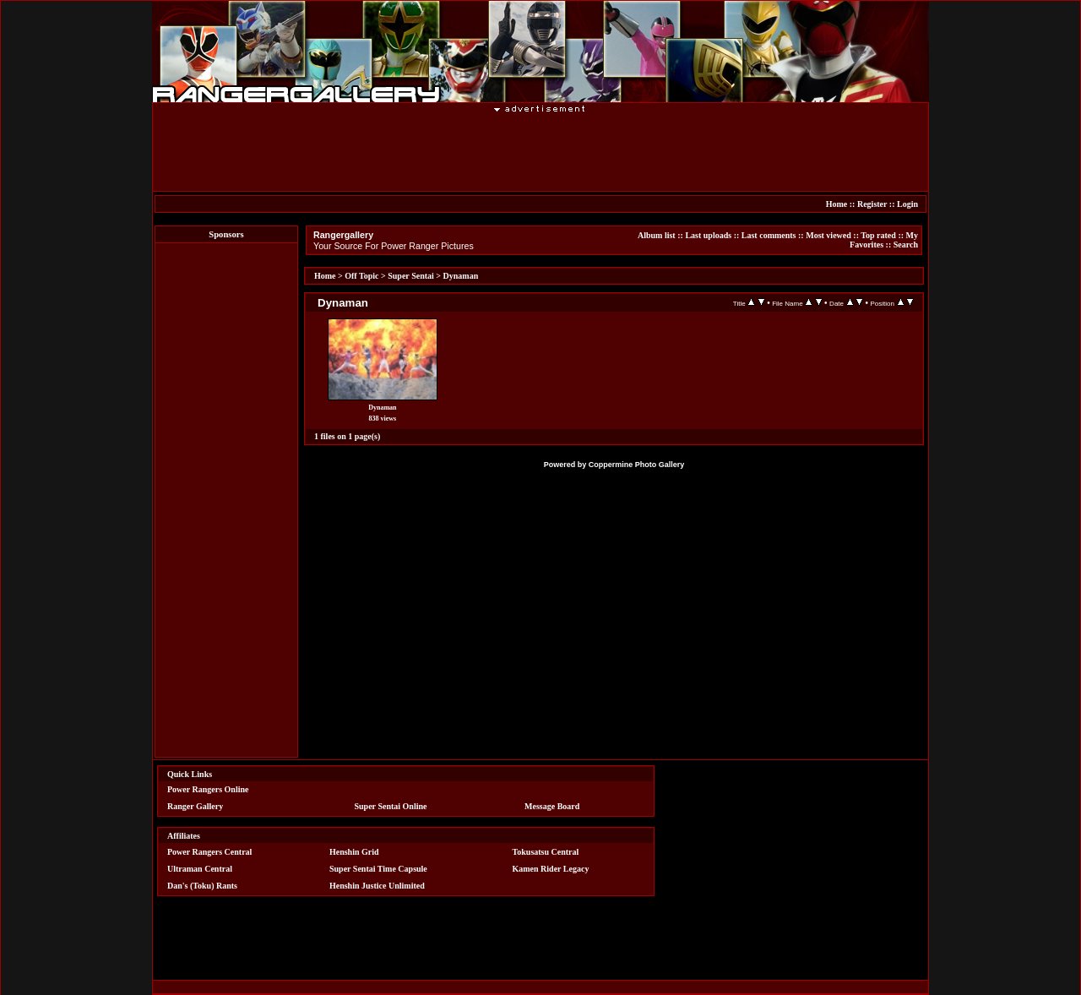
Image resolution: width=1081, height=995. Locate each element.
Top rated (878, 235)
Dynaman (461, 275)
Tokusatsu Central (546, 851)
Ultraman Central (199, 868)
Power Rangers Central (209, 851)
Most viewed (828, 235)
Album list (657, 235)
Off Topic (361, 275)
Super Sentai (411, 275)
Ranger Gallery (195, 806)
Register (872, 204)
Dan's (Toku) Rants (202, 885)
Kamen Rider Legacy (551, 868)
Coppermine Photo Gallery (637, 464)
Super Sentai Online (391, 806)
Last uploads (708, 235)
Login (907, 204)
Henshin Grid (354, 851)
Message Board (551, 806)
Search (906, 244)
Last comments (768, 235)
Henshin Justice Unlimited (377, 885)
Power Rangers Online (207, 789)
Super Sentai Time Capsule (378, 868)
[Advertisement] (540, 151)
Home (837, 204)
